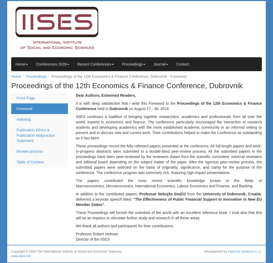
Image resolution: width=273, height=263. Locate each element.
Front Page (26, 98)
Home (21, 64)
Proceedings (133, 64)
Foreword (24, 109)
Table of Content (30, 162)
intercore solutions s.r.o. (245, 251)
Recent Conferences (95, 64)
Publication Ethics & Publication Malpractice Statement (36, 135)
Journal (160, 64)
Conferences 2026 (52, 64)
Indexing (24, 119)
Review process (30, 151)
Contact (182, 64)
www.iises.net (21, 256)
